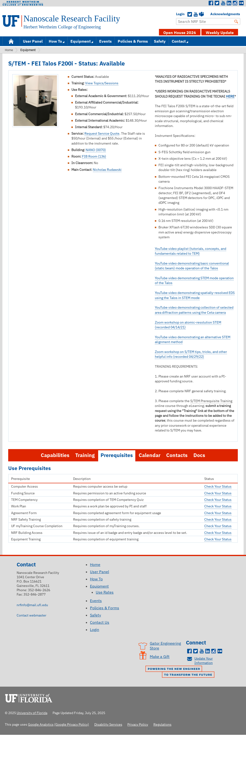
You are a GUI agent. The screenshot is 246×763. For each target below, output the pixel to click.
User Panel (33, 41)
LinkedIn (229, 3)
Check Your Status (218, 486)
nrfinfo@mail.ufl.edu (32, 605)
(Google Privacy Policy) (71, 724)
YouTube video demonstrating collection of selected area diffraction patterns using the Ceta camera (194, 309)
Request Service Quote (101, 133)
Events (105, 41)
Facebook (211, 3)
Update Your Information (203, 660)
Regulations (162, 724)
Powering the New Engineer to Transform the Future (181, 672)
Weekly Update (220, 32)
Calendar (149, 455)
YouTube (195, 14)
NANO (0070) (96, 150)
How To (55, 41)
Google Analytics (41, 724)
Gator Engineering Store (165, 645)
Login (178, 14)
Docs (199, 455)
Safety (160, 41)
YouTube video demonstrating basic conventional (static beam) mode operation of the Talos (192, 265)
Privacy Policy (137, 724)
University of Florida (30, 697)
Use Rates (105, 592)
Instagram (235, 3)
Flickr (241, 3)
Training (85, 455)
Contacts (177, 455)
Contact (179, 41)
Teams (201, 14)
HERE (230, 96)
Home (11, 41)
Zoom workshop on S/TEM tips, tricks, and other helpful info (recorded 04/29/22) (191, 354)
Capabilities (55, 455)
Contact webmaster (31, 615)
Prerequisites (117, 455)
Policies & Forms (133, 41)
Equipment (80, 41)
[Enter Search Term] (208, 21)
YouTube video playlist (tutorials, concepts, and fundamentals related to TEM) (190, 251)
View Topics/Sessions (101, 83)
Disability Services (108, 724)
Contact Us (99, 622)
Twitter (217, 3)
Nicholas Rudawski (107, 169)
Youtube (223, 3)
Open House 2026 (179, 32)
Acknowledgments (212, 14)
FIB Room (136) (94, 156)
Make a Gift (160, 656)
